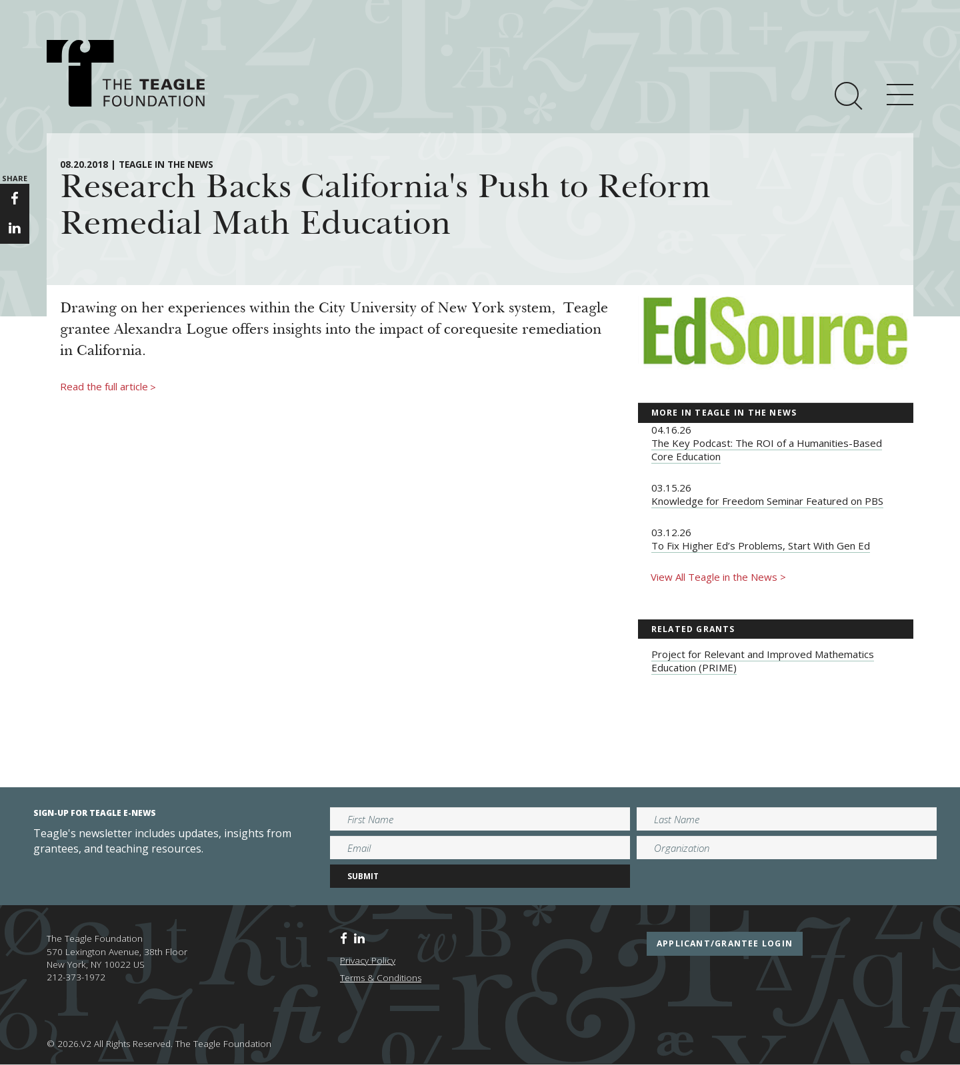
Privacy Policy (367, 960)
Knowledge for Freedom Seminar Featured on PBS (767, 501)
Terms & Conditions (380, 978)
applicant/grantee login (725, 943)
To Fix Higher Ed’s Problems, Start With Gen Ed (760, 545)
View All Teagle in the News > (718, 576)
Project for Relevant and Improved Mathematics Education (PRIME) (762, 660)
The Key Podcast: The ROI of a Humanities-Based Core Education (766, 449)
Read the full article (108, 387)
